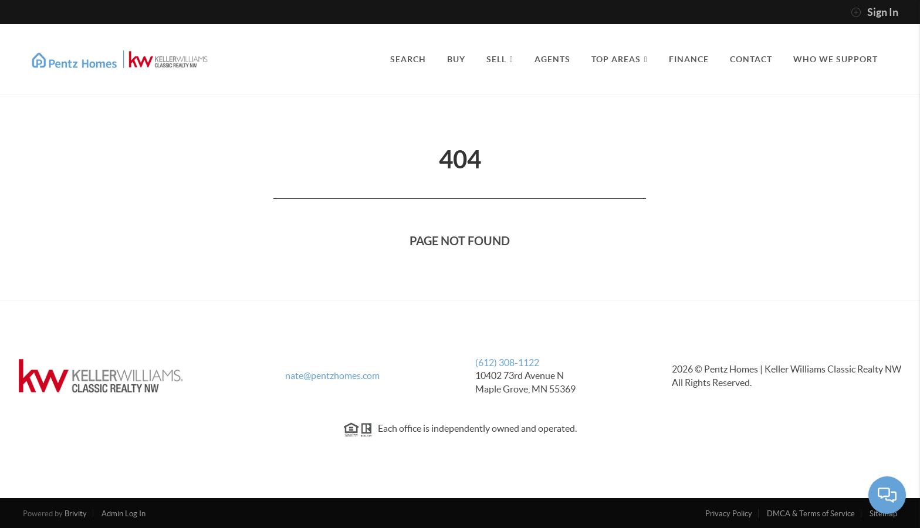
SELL (499, 59)
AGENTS (552, 59)
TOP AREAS (619, 59)
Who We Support (835, 59)
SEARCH (408, 59)
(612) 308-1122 (507, 362)
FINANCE (689, 59)
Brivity (76, 513)
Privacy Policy (728, 513)
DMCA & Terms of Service (811, 513)
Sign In (874, 12)
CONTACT (751, 59)
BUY (456, 59)
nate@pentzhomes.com (332, 375)
